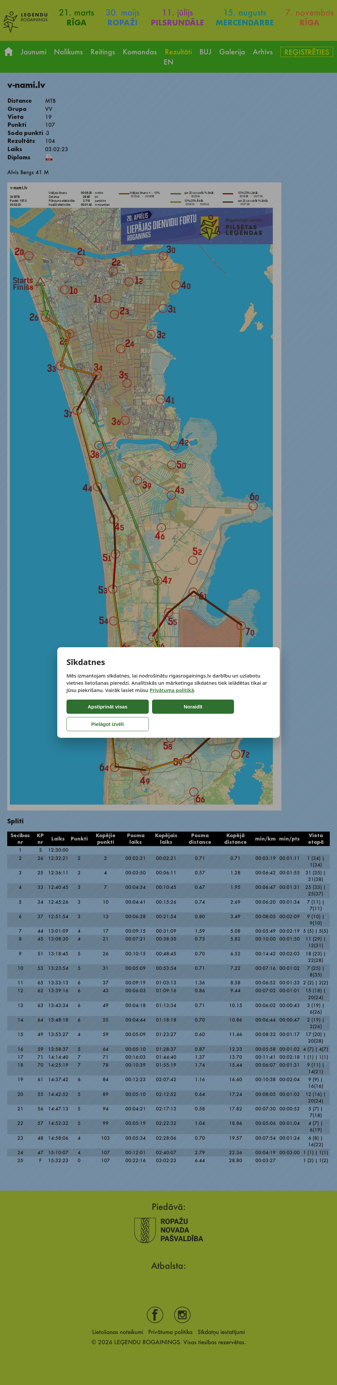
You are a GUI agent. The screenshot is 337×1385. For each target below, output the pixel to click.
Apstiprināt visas (94, 715)
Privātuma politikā (172, 698)
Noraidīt (151, 715)
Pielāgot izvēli (207, 715)
